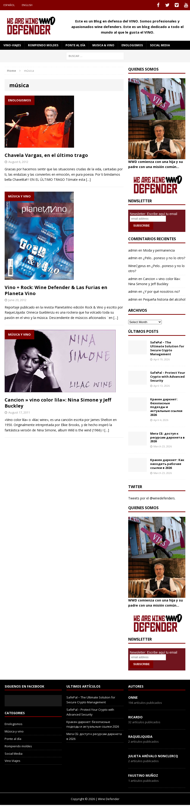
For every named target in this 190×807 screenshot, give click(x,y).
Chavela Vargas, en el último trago (46, 155)
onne (133, 697)
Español (9, 5)
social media (160, 45)
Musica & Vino (103, 45)
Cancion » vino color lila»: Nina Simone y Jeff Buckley (58, 403)
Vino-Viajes (12, 45)
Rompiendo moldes (43, 45)
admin (132, 250)
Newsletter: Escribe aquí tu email (153, 214)
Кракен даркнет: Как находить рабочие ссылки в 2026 (167, 464)
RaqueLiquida (140, 736)
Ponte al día (75, 45)
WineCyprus (137, 266)
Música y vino (14, 731)
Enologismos (132, 45)
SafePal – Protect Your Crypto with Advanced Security (167, 377)
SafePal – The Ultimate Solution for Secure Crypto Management (167, 348)
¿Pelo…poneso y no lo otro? (164, 258)
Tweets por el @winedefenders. (151, 498)
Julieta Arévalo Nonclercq (153, 756)
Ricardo (135, 717)
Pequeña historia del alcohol (164, 299)
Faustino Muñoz (143, 775)
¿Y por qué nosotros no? (161, 291)
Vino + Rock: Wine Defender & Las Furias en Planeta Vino (56, 290)
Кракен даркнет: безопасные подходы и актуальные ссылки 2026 (166, 407)
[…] (88, 179)
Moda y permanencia (159, 250)
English (27, 5)
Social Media (13, 753)
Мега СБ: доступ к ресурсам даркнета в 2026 (167, 437)
